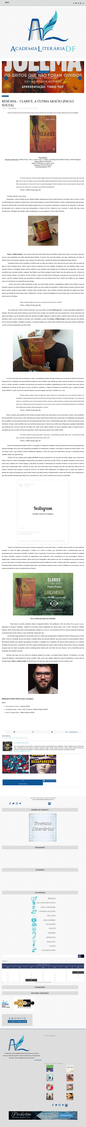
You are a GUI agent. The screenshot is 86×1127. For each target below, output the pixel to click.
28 (31, 980)
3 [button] (46, 92)
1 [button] (40, 92)
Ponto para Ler (16, 738)
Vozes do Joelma (43, 72)
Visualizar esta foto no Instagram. (43, 514)
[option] (43, 77)
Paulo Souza (5, 738)
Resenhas (5, 96)
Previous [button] (6, 78)
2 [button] (43, 92)
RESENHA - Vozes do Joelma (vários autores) (43, 79)
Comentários (71, 732)
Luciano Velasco (21, 743)
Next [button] (80, 78)
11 (78, 972)
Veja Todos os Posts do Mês (43, 982)
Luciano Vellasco (12, 108)
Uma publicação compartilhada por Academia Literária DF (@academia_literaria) (42, 541)
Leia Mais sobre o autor (21, 751)
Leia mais (38, 1060)
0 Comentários (50, 780)
